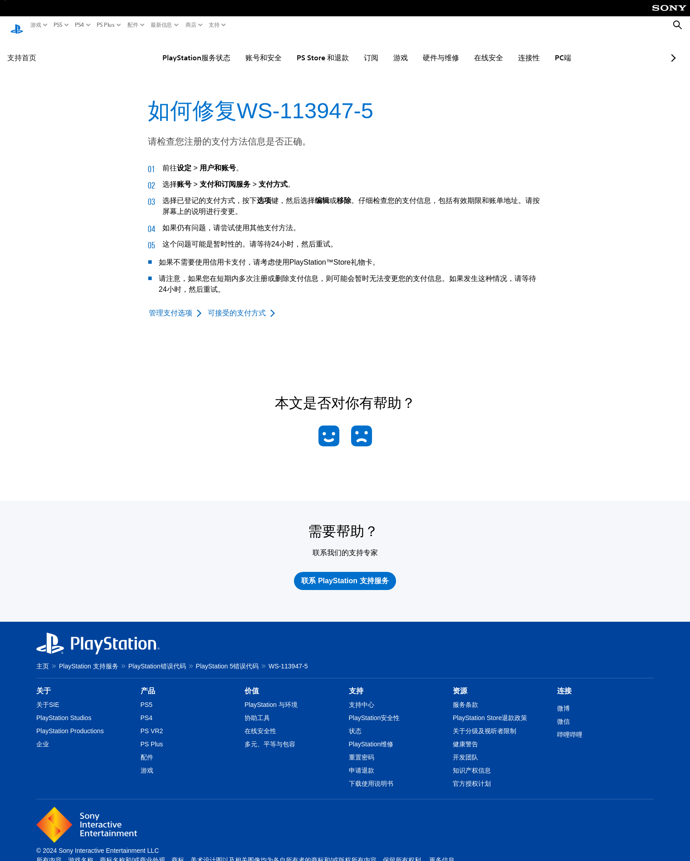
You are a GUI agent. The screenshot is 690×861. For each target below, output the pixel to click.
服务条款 (465, 696)
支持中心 (361, 696)
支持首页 (21, 48)
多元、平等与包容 (270, 735)
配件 (132, 25)
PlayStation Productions (70, 722)
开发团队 (465, 748)
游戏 (35, 25)
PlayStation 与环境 (271, 696)
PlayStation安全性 (374, 709)
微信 (563, 712)
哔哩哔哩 (569, 726)
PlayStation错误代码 (157, 657)
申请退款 (361, 761)
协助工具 (257, 709)
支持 (214, 25)
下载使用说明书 (371, 775)
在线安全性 (260, 722)
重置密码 (361, 748)
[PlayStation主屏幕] (16, 25)
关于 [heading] (43, 682)
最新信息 (161, 25)
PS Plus (106, 25)
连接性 (506, 48)
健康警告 (465, 735)
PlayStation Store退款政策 (490, 709)
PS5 (58, 25)
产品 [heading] (148, 682)
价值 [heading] (252, 682)
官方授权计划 (472, 775)
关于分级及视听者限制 (484, 722)
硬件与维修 (418, 48)
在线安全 (465, 48)
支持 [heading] (356, 682)
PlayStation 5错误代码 (227, 657)
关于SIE (47, 696)
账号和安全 (241, 48)
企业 (42, 735)
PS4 (79, 25)
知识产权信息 (472, 761)
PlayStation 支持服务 (88, 657)
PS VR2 (152, 722)
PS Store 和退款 (300, 48)
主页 (42, 657)
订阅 (348, 48)
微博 (563, 699)
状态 (355, 722)
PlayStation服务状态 (174, 48)
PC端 (540, 48)
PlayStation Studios (63, 709)
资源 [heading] (460, 682)
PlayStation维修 (371, 735)
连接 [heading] (564, 682)
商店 (191, 25)
